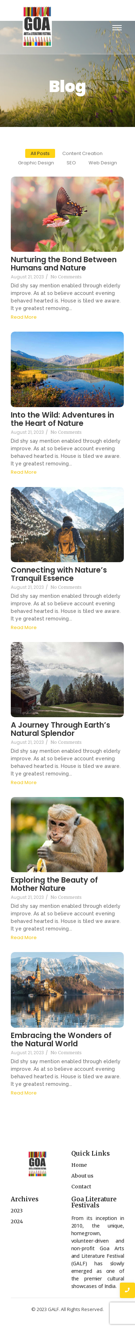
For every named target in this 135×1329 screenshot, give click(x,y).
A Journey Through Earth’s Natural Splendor (60, 729)
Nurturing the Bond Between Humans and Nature (64, 263)
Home (79, 1165)
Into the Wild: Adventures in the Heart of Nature (62, 419)
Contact (81, 1186)
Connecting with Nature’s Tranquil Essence (59, 574)
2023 (17, 1210)
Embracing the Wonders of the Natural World (61, 1039)
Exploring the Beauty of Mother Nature (54, 884)
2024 (17, 1221)
